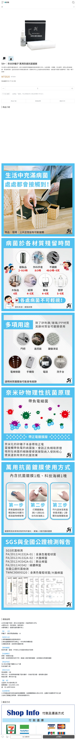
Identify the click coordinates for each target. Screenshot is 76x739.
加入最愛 (6, 94)
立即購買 (59, 737)
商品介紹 (13, 101)
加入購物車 (25, 737)
